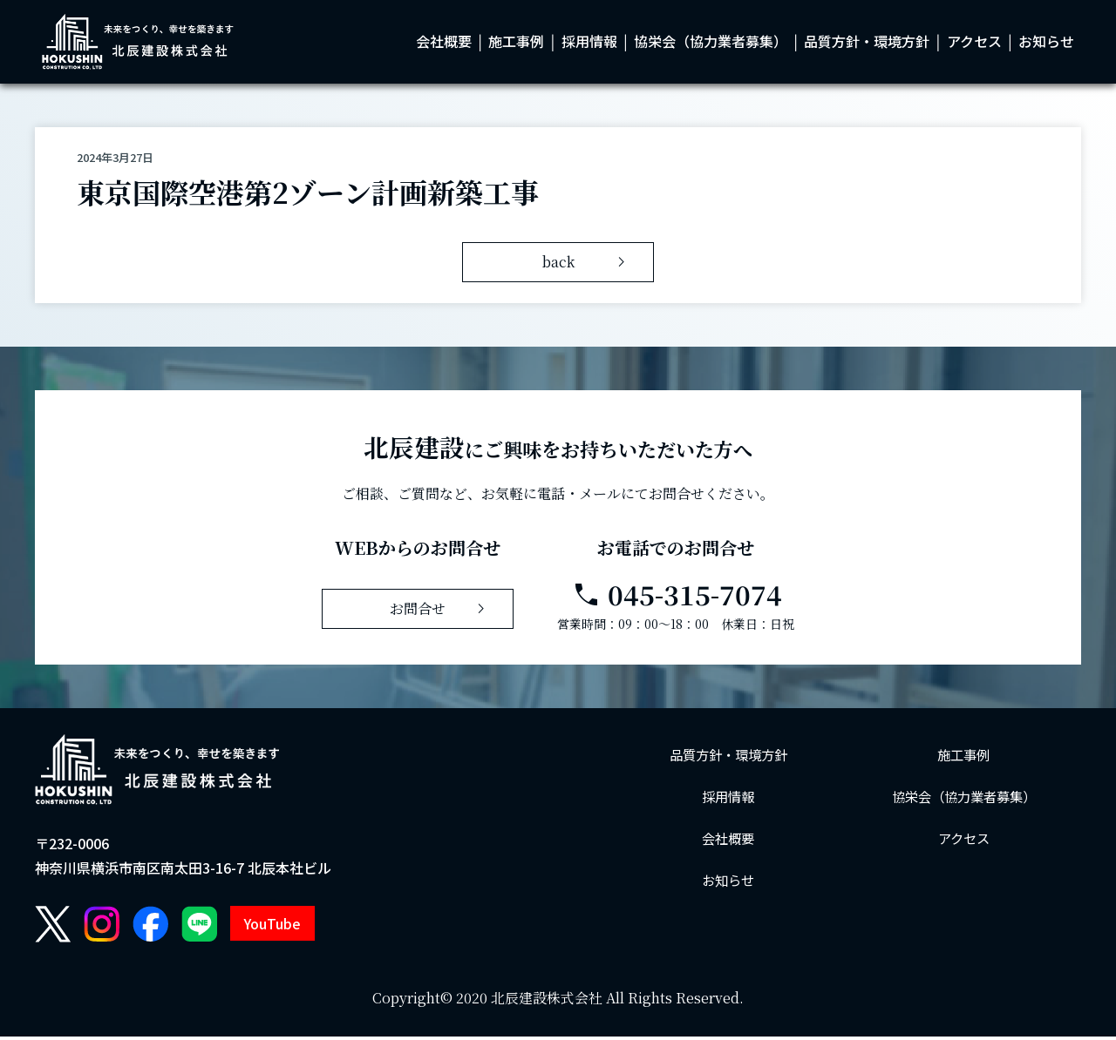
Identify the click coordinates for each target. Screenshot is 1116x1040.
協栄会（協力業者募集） (710, 43)
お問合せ (441, 612)
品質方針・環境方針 (866, 43)
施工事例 (516, 43)
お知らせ (1046, 43)
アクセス (974, 43)
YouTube (272, 927)
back (587, 265)
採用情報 (589, 43)
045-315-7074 (676, 598)
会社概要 (444, 43)
